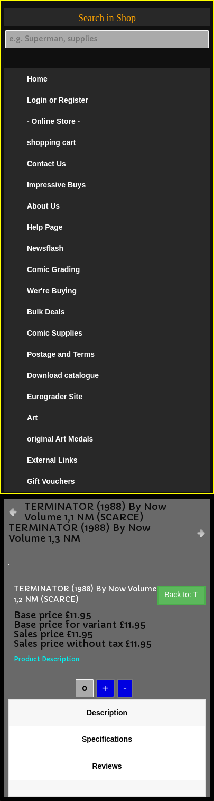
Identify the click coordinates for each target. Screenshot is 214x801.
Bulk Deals (46, 312)
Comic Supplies (54, 333)
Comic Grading (53, 269)
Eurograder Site (54, 396)
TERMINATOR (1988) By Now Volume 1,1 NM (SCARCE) (95, 512)
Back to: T (181, 594)
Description (107, 712)
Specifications (107, 739)
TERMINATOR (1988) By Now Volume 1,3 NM (79, 533)
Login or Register (57, 100)
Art (32, 417)
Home (37, 79)
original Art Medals (60, 439)
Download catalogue (63, 375)
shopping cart (51, 142)
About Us (43, 206)
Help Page (45, 227)
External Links (52, 460)
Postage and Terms (61, 354)
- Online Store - (53, 121)
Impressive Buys (56, 185)
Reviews (107, 766)
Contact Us (46, 163)
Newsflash (45, 248)
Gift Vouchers (51, 481)
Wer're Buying (52, 290)
